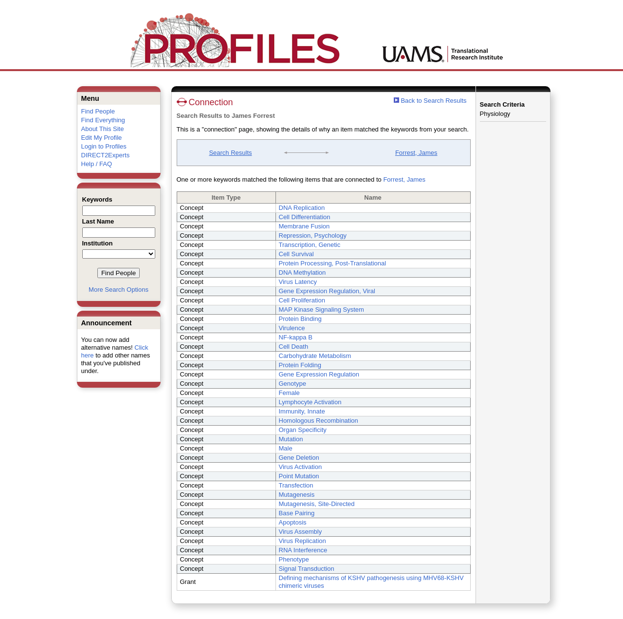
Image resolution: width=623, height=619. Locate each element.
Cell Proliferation (302, 300)
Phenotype (294, 559)
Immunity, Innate (302, 411)
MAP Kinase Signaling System (321, 309)
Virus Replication (302, 540)
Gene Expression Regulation (319, 374)
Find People (98, 111)
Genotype (292, 383)
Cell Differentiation (304, 217)
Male (286, 448)
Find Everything (103, 120)
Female (289, 392)
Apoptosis (293, 522)
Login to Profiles (104, 146)
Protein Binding (300, 318)
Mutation (291, 439)
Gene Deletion (299, 457)
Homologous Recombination (318, 420)
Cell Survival (296, 254)
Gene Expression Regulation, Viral (327, 291)
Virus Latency (298, 281)
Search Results (230, 152)
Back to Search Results (430, 100)
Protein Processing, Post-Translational (332, 263)
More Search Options (118, 289)
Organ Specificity (303, 429)
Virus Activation (300, 466)
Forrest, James (416, 152)
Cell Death (294, 346)
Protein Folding (300, 365)
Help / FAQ (96, 164)
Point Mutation (299, 476)
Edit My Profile (101, 137)
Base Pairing (297, 513)
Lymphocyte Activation (310, 402)
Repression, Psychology (313, 235)
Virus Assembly (300, 531)
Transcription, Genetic (310, 244)
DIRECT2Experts (105, 155)
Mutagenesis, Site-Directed (317, 503)
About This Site (102, 128)
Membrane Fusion (304, 226)
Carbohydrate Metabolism (315, 355)
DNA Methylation (302, 272)
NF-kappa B (295, 337)
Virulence (292, 328)
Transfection (296, 485)
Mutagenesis (297, 494)
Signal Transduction (306, 568)
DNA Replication (302, 207)
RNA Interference (303, 550)
